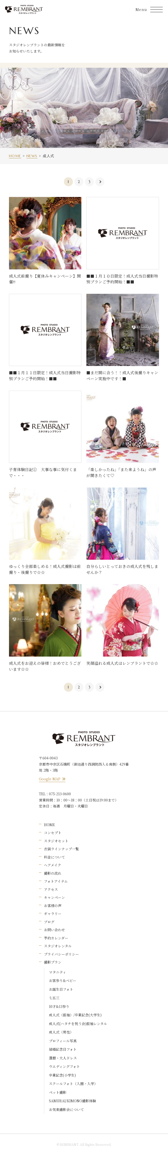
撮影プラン (52, 962)
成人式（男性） (61, 1032)
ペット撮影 (57, 1092)
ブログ (49, 921)
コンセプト (52, 832)
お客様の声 (52, 905)
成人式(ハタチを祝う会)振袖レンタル (78, 1023)
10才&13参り (59, 1006)
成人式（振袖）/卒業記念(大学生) (75, 1014)
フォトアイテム (56, 881)
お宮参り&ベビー (62, 980)
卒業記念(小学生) (62, 1075)
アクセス (51, 889)
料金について (54, 857)
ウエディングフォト (64, 1066)
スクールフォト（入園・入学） (73, 1083)
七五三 (54, 997)
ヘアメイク (52, 864)
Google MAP (52, 778)
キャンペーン (54, 897)
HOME (49, 824)
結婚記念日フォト (63, 1049)
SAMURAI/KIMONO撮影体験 (72, 1100)
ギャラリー (52, 913)
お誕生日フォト (61, 989)
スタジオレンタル (58, 945)
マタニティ (57, 972)
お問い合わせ (54, 929)
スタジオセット (56, 840)
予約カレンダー (56, 937)
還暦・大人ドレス (63, 1057)
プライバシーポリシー (61, 954)
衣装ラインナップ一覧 (61, 848)
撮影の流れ (52, 873)
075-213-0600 (60, 793)
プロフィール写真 (63, 1040)
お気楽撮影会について (66, 1109)
